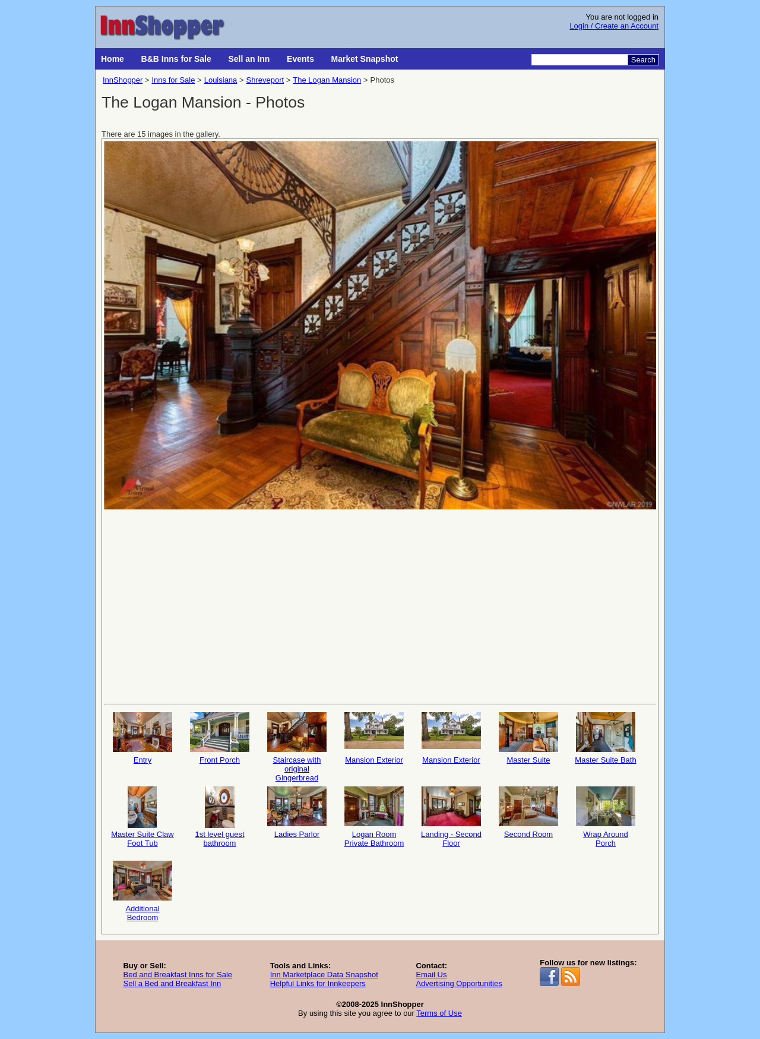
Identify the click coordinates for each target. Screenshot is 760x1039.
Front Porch (219, 738)
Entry (142, 738)
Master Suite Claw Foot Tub (142, 817)
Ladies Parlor (297, 812)
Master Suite (528, 738)
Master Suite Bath (605, 738)
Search (643, 59)
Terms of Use (439, 1013)
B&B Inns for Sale (176, 59)
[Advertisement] (380, 605)
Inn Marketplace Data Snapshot (324, 974)
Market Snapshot (364, 59)
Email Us (431, 974)
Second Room (528, 812)
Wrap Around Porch (605, 817)
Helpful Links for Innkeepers (318, 983)
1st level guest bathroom (219, 817)
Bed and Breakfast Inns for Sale (177, 974)
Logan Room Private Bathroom (374, 817)
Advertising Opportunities (459, 983)
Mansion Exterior (374, 738)
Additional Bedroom (142, 891)
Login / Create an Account (613, 25)
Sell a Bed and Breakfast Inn (172, 983)
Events (300, 59)
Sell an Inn (249, 59)
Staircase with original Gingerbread (297, 746)
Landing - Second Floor (451, 817)
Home (112, 59)
